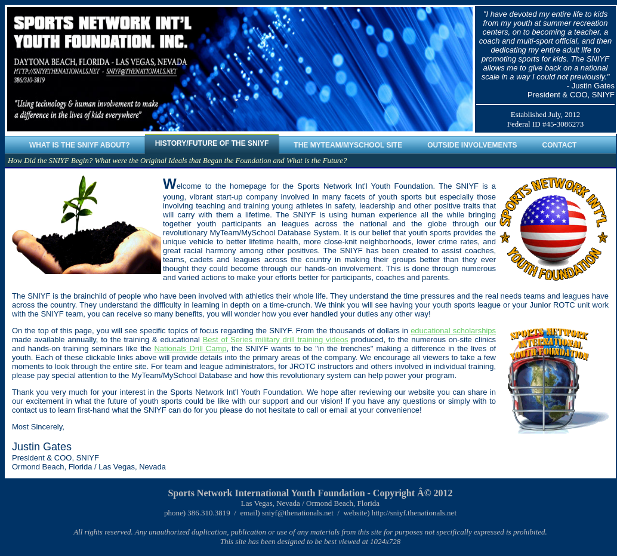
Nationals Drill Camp (190, 348)
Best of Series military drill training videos (275, 339)
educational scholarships (453, 330)
